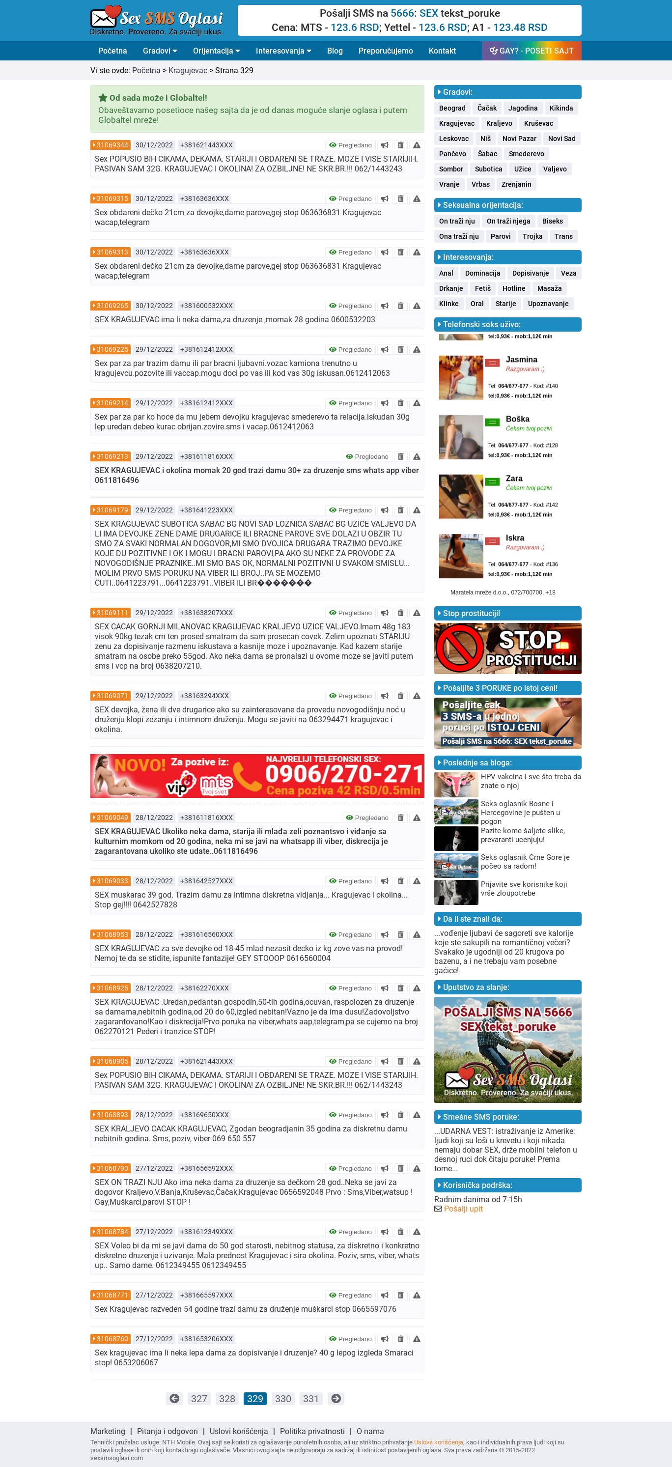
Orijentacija (216, 51)
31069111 (112, 613)
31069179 (112, 510)
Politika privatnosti (312, 1431)
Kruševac (538, 123)
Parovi (501, 236)
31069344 (112, 145)
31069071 (112, 696)
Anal (446, 273)
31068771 (112, 1295)
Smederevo (526, 154)
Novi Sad (562, 138)
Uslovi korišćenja (239, 1431)
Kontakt (442, 51)
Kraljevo (499, 123)
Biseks (552, 221)
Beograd (452, 108)
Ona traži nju (459, 236)
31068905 (112, 1061)
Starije (506, 304)
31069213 (112, 456)
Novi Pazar (519, 138)
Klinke (449, 304)
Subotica (489, 169)
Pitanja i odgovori (167, 1431)
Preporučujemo (386, 51)
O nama (370, 1431)
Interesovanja (283, 51)
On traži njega (509, 221)
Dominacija (483, 273)
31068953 (112, 934)
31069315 (112, 198)
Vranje (449, 184)
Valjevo (555, 169)
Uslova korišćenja (438, 1442)
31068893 (112, 1115)
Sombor (451, 169)
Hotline (514, 288)
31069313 (112, 252)
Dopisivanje (530, 273)
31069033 (112, 881)
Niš (485, 138)
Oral (477, 304)
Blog (335, 51)
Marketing (107, 1431)
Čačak (487, 108)
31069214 (112, 403)
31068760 (112, 1339)
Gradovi (160, 51)
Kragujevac (187, 70)
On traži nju (457, 221)
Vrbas (481, 184)
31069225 (112, 349)
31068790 (112, 1168)
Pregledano (350, 145)
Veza (569, 273)
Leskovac (454, 138)
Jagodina (523, 108)
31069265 (112, 306)
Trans (564, 236)
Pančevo (452, 154)
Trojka (533, 236)
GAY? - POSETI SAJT (532, 51)
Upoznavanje (548, 304)
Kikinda (561, 108)
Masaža (549, 288)
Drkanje (451, 288)
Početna (112, 51)
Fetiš (483, 288)
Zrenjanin (517, 184)
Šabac (487, 154)
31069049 (112, 817)
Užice (523, 169)
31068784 (112, 1232)
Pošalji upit (463, 1208)
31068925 (112, 988)
